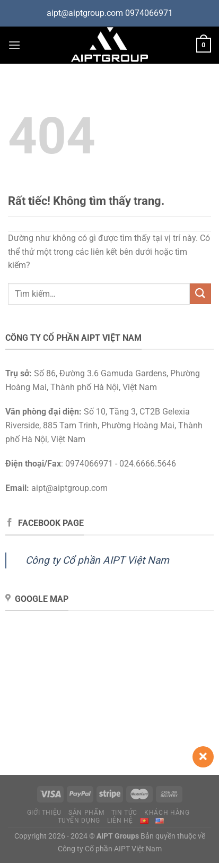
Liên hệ (120, 820)
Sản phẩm (86, 812)
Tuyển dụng (79, 820)
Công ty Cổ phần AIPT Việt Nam (97, 560)
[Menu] (14, 45)
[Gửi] (200, 293)
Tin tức (124, 812)
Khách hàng (166, 812)
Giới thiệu (44, 812)
